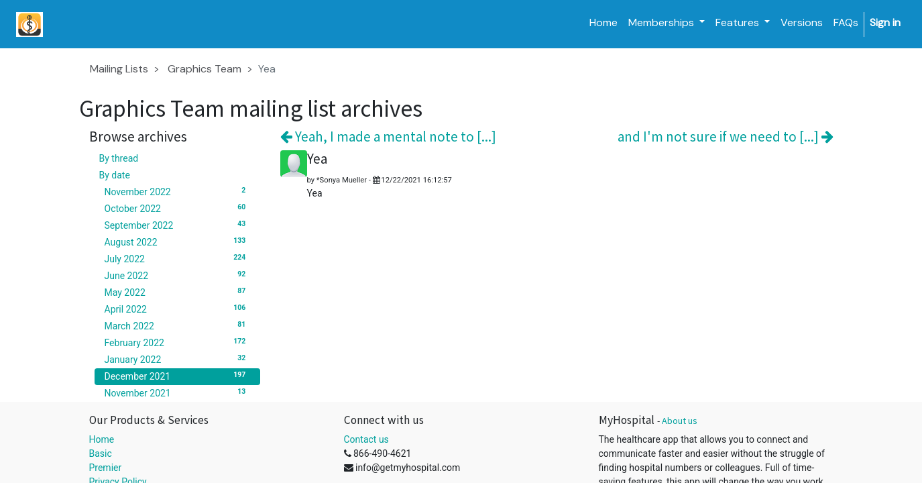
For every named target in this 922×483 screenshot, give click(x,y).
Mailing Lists (119, 69)
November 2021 (177, 392)
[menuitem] (603, 23)
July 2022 (177, 258)
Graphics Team (204, 69)
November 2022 (177, 191)
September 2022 (177, 225)
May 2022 (177, 292)
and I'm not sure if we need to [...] (725, 136)
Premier (105, 467)
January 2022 (177, 359)
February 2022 (177, 342)
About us (679, 421)
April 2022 (177, 309)
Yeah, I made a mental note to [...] (388, 136)
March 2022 (177, 325)
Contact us (366, 439)
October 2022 (177, 208)
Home (102, 439)
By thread (119, 158)
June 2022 (177, 275)
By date (114, 175)
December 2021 (177, 376)
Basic (100, 453)
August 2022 (177, 241)
